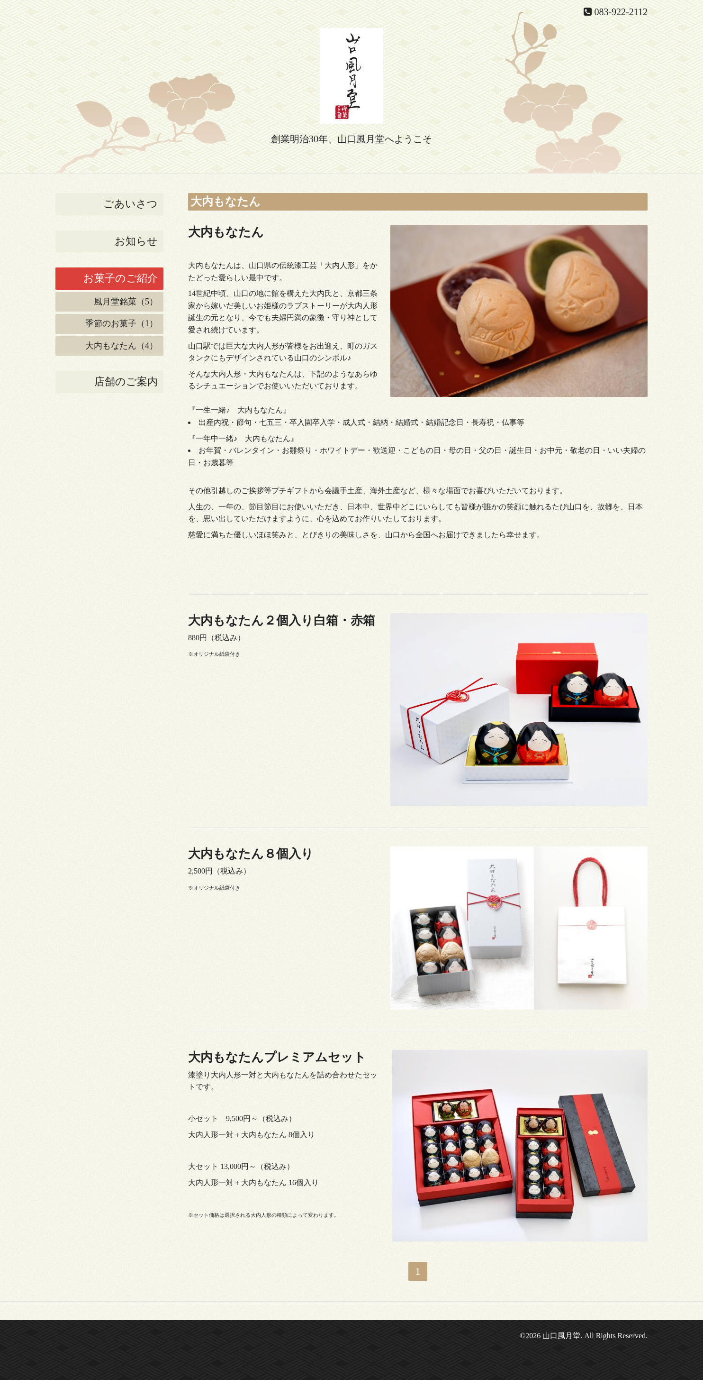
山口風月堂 (561, 1336)
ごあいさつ (130, 204)
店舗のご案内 (126, 381)
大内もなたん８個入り (251, 854)
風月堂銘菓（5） (126, 301)
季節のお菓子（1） (121, 323)
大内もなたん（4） (121, 345)
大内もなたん (226, 232)
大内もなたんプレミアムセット (277, 1057)
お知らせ (136, 241)
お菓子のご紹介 (120, 278)
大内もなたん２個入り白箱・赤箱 (281, 620)
